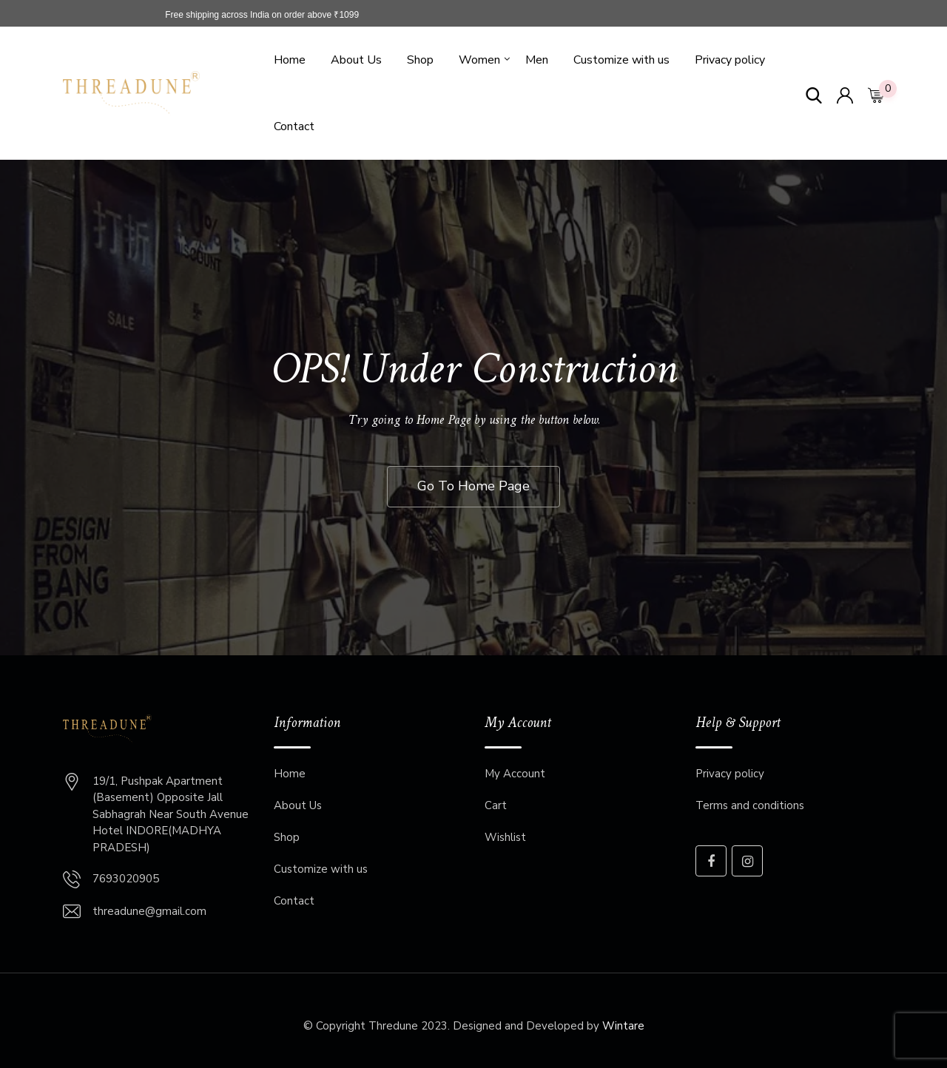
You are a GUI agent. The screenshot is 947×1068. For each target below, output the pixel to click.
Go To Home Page (473, 486)
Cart (496, 805)
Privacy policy (730, 60)
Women (479, 60)
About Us (356, 60)
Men (536, 60)
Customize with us (621, 60)
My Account (515, 773)
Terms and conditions (749, 805)
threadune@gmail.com (149, 911)
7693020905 (125, 878)
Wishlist (505, 837)
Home (290, 60)
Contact (294, 126)
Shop (420, 60)
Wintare (623, 1025)
